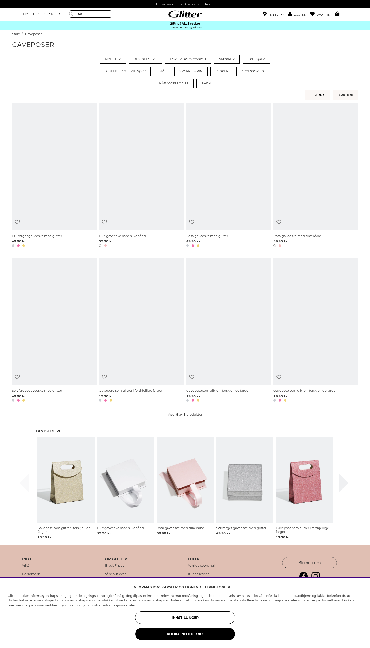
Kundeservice (198, 574)
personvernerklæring (46, 605)
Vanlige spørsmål (201, 565)
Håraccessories (173, 83)
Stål (162, 71)
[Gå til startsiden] (185, 14)
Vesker (222, 71)
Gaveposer (33, 34)
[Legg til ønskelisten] (17, 222)
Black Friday (115, 565)
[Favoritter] (322, 14)
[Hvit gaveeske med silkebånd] (141, 176)
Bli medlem (309, 562)
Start (16, 34)
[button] (299, 14)
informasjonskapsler (119, 605)
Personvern (31, 574)
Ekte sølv (256, 59)
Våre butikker (115, 574)
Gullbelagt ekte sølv (126, 71)
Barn (206, 83)
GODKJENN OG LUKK (185, 634)
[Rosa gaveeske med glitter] (228, 176)
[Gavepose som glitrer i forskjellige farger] (141, 331)
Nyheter (113, 59)
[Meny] (15, 14)
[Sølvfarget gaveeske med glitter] (54, 331)
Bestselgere (145, 59)
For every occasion (188, 59)
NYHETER (31, 14)
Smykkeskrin (190, 71)
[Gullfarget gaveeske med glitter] (54, 176)
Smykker (227, 59)
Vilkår (26, 565)
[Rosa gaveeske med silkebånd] (315, 176)
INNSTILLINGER (185, 617)
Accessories (252, 71)
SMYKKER (52, 14)
